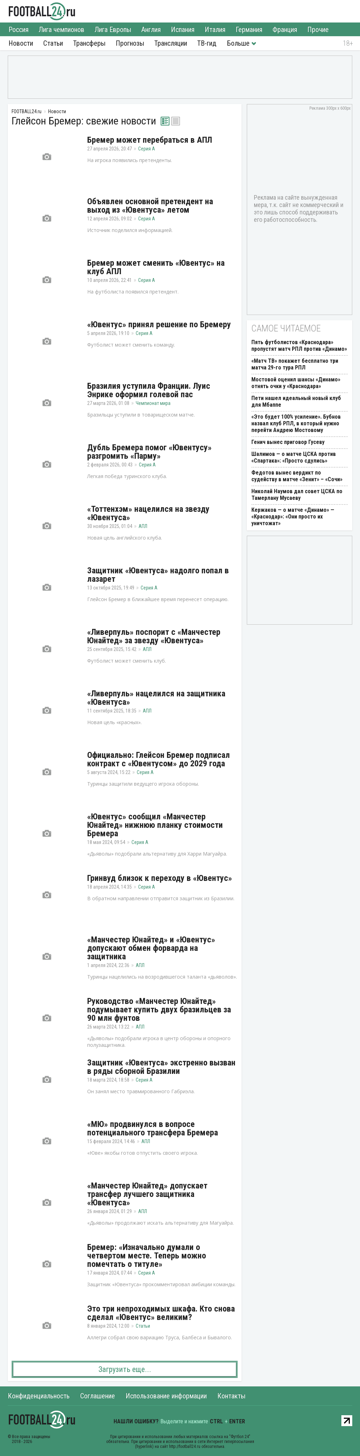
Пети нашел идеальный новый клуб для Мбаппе (296, 401)
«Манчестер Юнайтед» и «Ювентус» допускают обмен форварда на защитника (151, 948)
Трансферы (89, 43)
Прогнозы (130, 43)
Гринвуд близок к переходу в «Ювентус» (159, 878)
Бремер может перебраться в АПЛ (149, 140)
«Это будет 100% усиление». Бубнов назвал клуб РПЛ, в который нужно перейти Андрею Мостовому (296, 423)
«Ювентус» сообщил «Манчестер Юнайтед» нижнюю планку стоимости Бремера (155, 825)
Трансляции (170, 43)
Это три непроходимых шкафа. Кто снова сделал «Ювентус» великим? (161, 1313)
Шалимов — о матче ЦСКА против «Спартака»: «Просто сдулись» (293, 457)
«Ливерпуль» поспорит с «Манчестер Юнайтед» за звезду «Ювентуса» (153, 636)
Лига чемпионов (61, 29)
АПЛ (143, 526)
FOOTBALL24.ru (42, 11)
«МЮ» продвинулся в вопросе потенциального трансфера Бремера (152, 1128)
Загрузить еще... (124, 1369)
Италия (215, 29)
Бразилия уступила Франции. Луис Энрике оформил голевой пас (148, 390)
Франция (284, 29)
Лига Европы (113, 29)
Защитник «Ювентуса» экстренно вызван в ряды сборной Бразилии (161, 1067)
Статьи (53, 43)
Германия (249, 29)
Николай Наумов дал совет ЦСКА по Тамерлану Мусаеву (296, 494)
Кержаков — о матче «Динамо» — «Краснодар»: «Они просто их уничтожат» (292, 517)
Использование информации (166, 1396)
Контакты (231, 1396)
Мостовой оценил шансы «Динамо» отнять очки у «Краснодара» (295, 382)
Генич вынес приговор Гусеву (287, 442)
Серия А (146, 149)
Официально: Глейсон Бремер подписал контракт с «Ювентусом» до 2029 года (158, 759)
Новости (20, 43)
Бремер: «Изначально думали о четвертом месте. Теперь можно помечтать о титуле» (146, 1255)
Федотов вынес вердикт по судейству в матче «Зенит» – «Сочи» (296, 476)
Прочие (318, 29)
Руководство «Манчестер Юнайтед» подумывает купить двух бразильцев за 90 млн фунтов (159, 1009)
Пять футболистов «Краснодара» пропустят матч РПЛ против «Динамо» (299, 345)
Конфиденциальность (39, 1396)
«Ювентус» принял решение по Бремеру (159, 324)
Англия (151, 29)
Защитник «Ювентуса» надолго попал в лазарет (158, 575)
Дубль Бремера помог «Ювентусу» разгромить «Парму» (149, 452)
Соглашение (97, 1396)
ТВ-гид (206, 43)
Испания (182, 29)
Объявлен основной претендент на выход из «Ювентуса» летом (150, 206)
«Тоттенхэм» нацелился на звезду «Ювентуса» (148, 513)
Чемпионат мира (153, 403)
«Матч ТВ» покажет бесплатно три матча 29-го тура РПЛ (294, 364)
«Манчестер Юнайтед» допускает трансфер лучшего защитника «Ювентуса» (147, 1194)
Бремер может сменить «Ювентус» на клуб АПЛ (156, 267)
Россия (18, 29)
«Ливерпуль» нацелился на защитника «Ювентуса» (156, 698)
